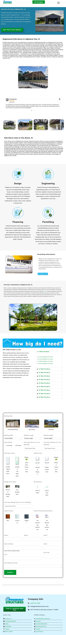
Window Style (38, 453)
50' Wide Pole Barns (44, 397)
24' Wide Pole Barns (44, 379)
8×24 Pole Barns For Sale (45, 363)
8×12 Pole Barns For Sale (45, 357)
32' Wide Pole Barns (44, 386)
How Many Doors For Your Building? (32, 443)
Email (46, 535)
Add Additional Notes (10, 563)
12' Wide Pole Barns (44, 369)
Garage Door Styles (10, 482)
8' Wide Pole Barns (44, 351)
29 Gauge (18, 445)
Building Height (48, 435)
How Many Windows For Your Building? (52, 443)
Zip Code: (47, 552)
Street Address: (9, 544)
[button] (58, 2)
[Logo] (10, 2)
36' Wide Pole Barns (44, 390)
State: (45, 544)
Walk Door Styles (9, 453)
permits (45, 291)
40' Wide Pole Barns (44, 393)
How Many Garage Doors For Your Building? (17, 502)
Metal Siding (8, 442)
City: (6, 554)
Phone (26, 535)
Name (6, 535)
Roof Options (38, 482)
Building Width (8, 435)
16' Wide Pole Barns (44, 372)
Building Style (8, 416)
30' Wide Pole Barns (44, 383)
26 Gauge (9, 445)
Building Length (29, 435)
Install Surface (8, 511)
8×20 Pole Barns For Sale (45, 361)
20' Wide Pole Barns (44, 376)
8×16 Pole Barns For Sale (45, 359)
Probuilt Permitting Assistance (43, 511)
